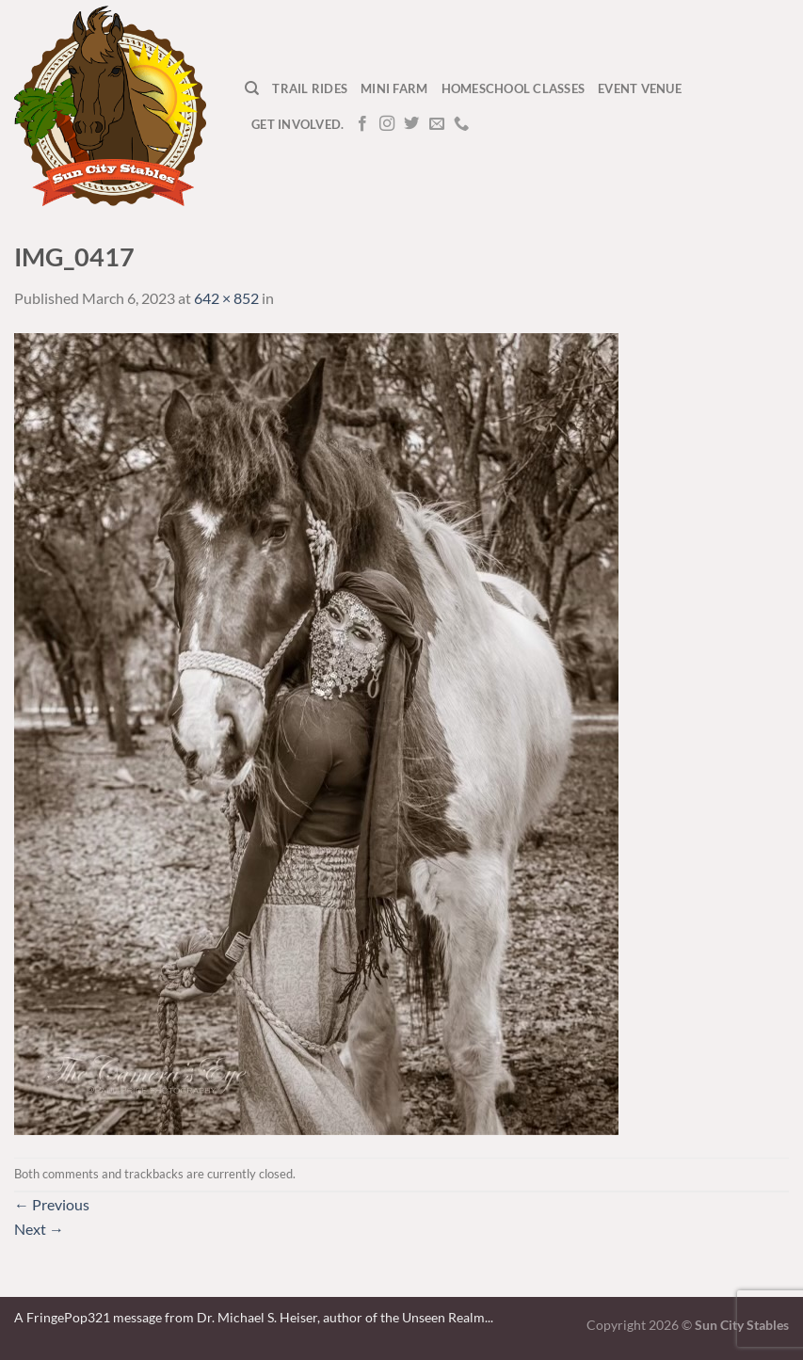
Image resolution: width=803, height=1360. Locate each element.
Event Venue (640, 88)
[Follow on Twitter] (411, 124)
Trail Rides (309, 88)
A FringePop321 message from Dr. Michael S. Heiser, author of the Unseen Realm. (251, 1317)
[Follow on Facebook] (362, 124)
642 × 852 (226, 298)
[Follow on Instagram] (386, 124)
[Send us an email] (436, 124)
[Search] (252, 88)
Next (39, 1229)
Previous (51, 1204)
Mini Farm (394, 88)
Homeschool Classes (514, 88)
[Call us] (461, 124)
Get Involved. (297, 124)
